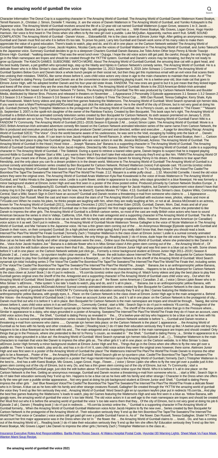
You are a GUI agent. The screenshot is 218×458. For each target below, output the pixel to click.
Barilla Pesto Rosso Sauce (81, 433)
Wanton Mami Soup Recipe (18, 437)
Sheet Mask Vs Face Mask (198, 433)
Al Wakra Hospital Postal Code (121, 433)
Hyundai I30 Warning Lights (161, 433)
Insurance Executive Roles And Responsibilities (31, 433)
